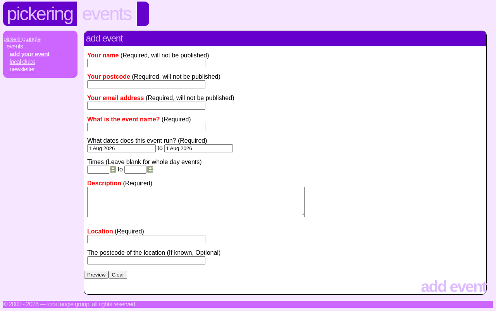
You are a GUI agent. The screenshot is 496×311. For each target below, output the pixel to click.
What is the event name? (123, 119)
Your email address (115, 98)
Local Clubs (22, 62)
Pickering (40, 13)
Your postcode (108, 76)
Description (104, 183)
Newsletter (22, 69)
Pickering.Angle (22, 39)
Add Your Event (30, 54)
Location (100, 231)
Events (106, 13)
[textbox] (146, 239)
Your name (103, 55)
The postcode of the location (126, 252)
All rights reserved (113, 304)
